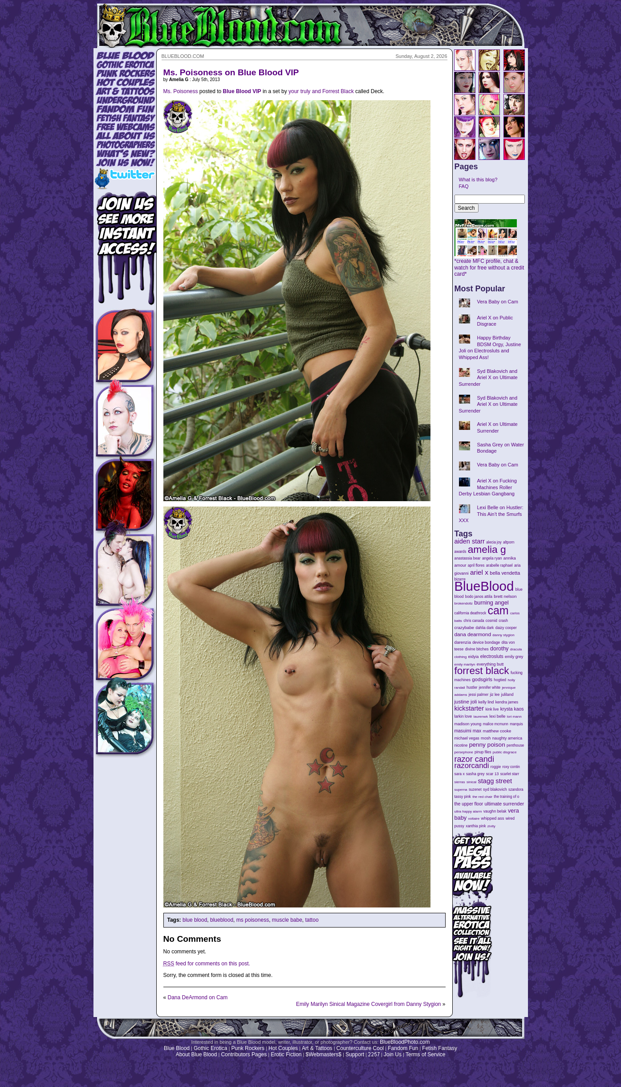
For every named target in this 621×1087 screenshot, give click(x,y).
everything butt (490, 664)
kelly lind (486, 702)
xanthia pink (476, 826)
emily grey (514, 656)
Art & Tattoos (317, 1048)
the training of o (506, 796)
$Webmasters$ (323, 1054)
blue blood (195, 920)
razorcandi (472, 765)
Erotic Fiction (286, 1054)
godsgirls (482, 679)
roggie (496, 766)
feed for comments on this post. (206, 963)
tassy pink (463, 796)
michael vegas (467, 738)
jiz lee (495, 694)
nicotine (461, 745)
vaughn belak (495, 811)
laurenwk (481, 717)
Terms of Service (425, 1054)
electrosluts (491, 656)
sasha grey (475, 774)
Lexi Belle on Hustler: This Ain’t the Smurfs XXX (491, 514)
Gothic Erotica (210, 1048)
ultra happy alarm (468, 811)
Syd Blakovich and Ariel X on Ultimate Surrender (488, 377)
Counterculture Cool (360, 1048)
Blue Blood (177, 1048)
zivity (491, 826)
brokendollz (464, 603)
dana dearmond (473, 634)
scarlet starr (510, 774)
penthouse (515, 745)
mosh (486, 738)
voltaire (473, 819)
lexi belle (497, 716)
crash (503, 620)
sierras (460, 782)
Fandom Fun (403, 1048)
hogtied (500, 680)
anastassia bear (468, 558)
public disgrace (505, 752)
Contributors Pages (244, 1054)
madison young (468, 724)
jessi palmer (479, 694)
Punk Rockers (247, 1048)
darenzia (463, 642)
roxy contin (511, 767)
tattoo (312, 920)
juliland (507, 694)
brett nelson (505, 596)
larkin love (463, 716)
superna (461, 790)
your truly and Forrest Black (321, 91)
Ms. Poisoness (180, 91)
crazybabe (464, 627)
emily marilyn (465, 664)
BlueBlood (484, 586)
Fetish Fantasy (439, 1048)
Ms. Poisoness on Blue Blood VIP (231, 72)
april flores (476, 566)
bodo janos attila (478, 596)
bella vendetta (505, 573)
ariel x (479, 572)
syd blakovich (495, 789)
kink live (492, 709)
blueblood (221, 920)
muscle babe (287, 920)
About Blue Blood (196, 1054)
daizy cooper (506, 627)
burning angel (491, 602)
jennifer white (489, 688)
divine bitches (477, 649)
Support (354, 1054)
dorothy (499, 649)
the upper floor (469, 803)
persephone (464, 752)
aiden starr (470, 541)
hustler (472, 688)
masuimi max (468, 730)
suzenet (475, 790)
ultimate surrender (504, 803)
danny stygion (503, 635)
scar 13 (492, 774)
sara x (460, 774)
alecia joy (493, 542)
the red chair (482, 797)
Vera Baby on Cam (497, 301)
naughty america (507, 738)
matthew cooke (497, 730)
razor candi (474, 759)
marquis (516, 724)
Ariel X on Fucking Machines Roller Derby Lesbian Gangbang (488, 487)
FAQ (464, 186)
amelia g (487, 549)
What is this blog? (478, 179)
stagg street (495, 781)
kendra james (506, 702)
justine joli (466, 701)
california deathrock (471, 613)
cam (498, 610)
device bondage (486, 642)
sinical (471, 782)
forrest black (482, 670)
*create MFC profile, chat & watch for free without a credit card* (489, 265)
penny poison (487, 744)
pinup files (483, 752)
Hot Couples (283, 1048)
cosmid (491, 621)
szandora (516, 790)
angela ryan (492, 558)
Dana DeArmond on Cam (198, 997)
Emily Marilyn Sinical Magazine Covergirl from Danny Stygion (368, 1004)
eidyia (473, 656)
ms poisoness (252, 920)
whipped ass (492, 818)
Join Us (393, 1054)
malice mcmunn (495, 724)
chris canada (473, 621)
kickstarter (469, 708)
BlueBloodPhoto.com (405, 1042)
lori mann (514, 717)
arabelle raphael (499, 565)
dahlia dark (484, 627)
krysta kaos (512, 709)
